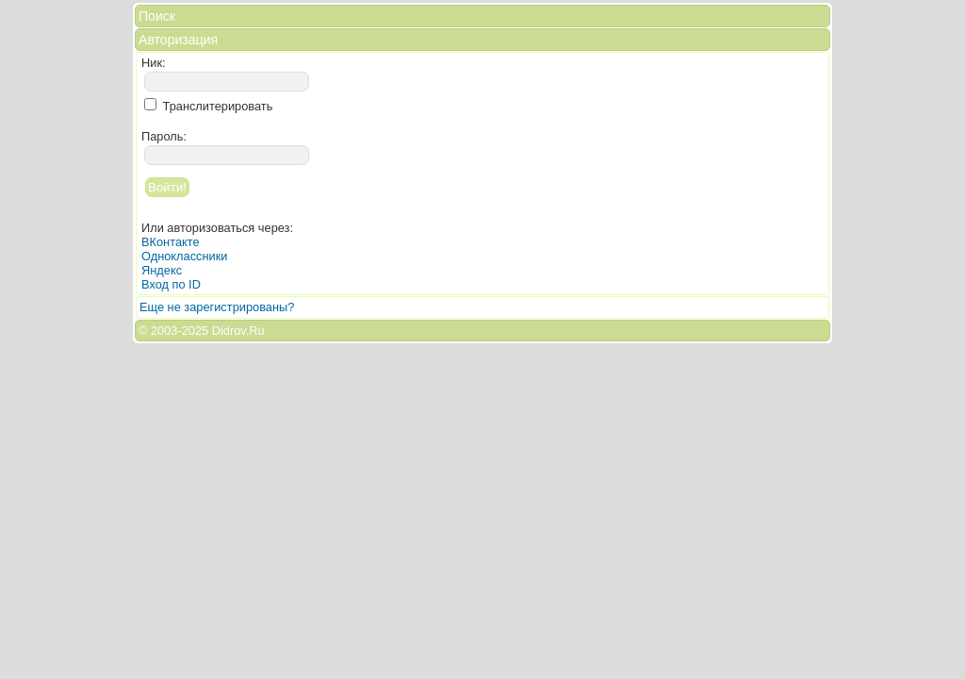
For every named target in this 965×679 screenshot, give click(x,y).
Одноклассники (184, 256)
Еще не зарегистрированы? (216, 307)
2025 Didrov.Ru (223, 330)
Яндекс (161, 270)
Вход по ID (171, 284)
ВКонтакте (170, 242)
